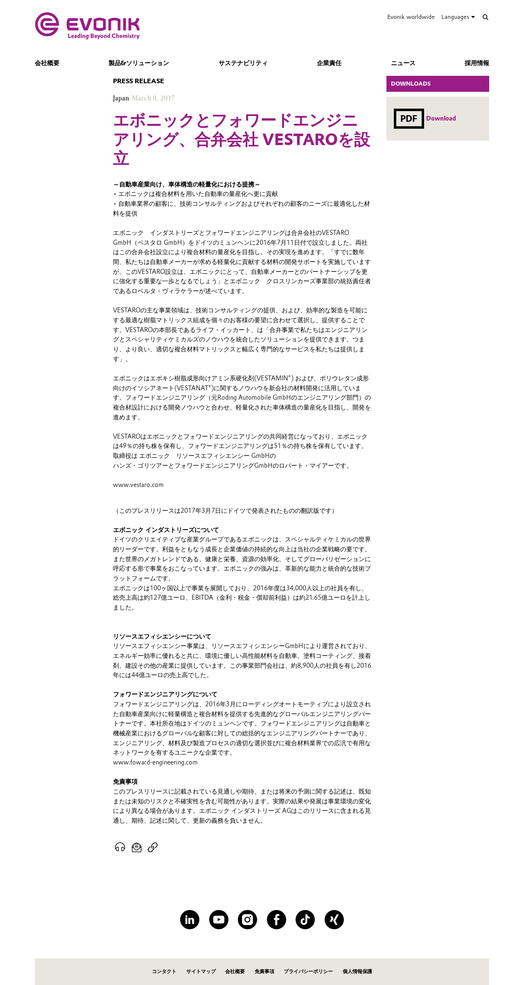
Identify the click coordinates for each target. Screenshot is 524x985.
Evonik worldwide (411, 16)
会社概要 (47, 63)
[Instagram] (247, 919)
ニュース (403, 63)
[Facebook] (276, 919)
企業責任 (329, 63)
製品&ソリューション (138, 63)
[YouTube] (218, 919)
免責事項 (264, 971)
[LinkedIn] (189, 919)
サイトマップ (201, 971)
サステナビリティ (243, 63)
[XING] (334, 919)
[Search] (485, 17)
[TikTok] (305, 919)
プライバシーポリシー (308, 971)
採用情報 (477, 63)
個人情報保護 (357, 971)
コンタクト (164, 971)
